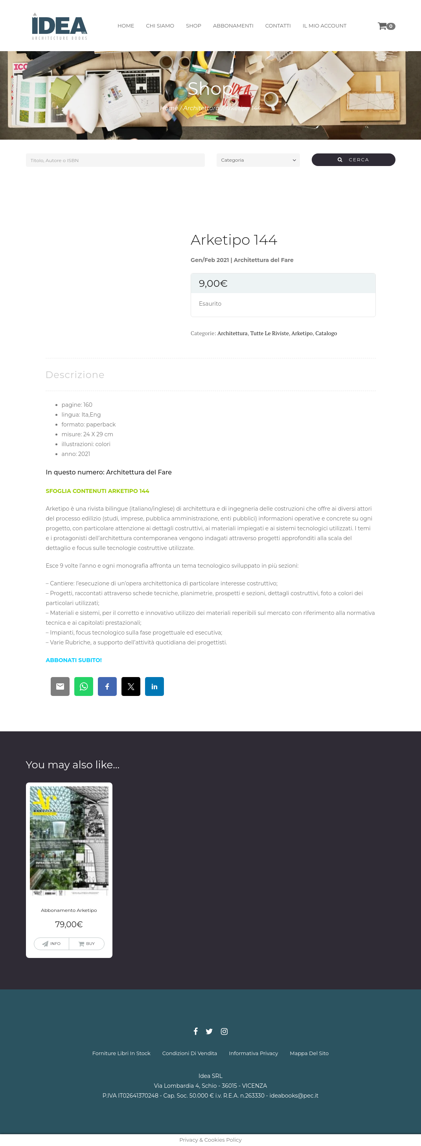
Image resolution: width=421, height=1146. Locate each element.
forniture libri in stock (121, 1053)
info (55, 943)
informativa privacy (253, 1053)
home (125, 25)
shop (193, 25)
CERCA (354, 159)
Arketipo (302, 333)
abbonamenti (233, 25)
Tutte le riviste (269, 333)
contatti (277, 25)
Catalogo (326, 333)
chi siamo (159, 25)
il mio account (324, 25)
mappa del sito (309, 1053)
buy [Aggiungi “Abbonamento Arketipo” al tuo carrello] (90, 943)
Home (169, 108)
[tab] (75, 374)
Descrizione (75, 374)
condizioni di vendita (189, 1053)
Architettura (201, 108)
